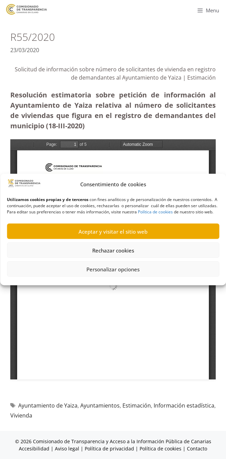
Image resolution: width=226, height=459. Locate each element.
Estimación (136, 405)
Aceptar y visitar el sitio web (113, 231)
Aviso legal (67, 448)
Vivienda (21, 415)
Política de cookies (155, 212)
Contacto (197, 448)
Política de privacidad (109, 448)
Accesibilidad (35, 448)
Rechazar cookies (113, 250)
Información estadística (184, 405)
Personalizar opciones (113, 269)
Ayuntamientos (100, 405)
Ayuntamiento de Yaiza (48, 405)
